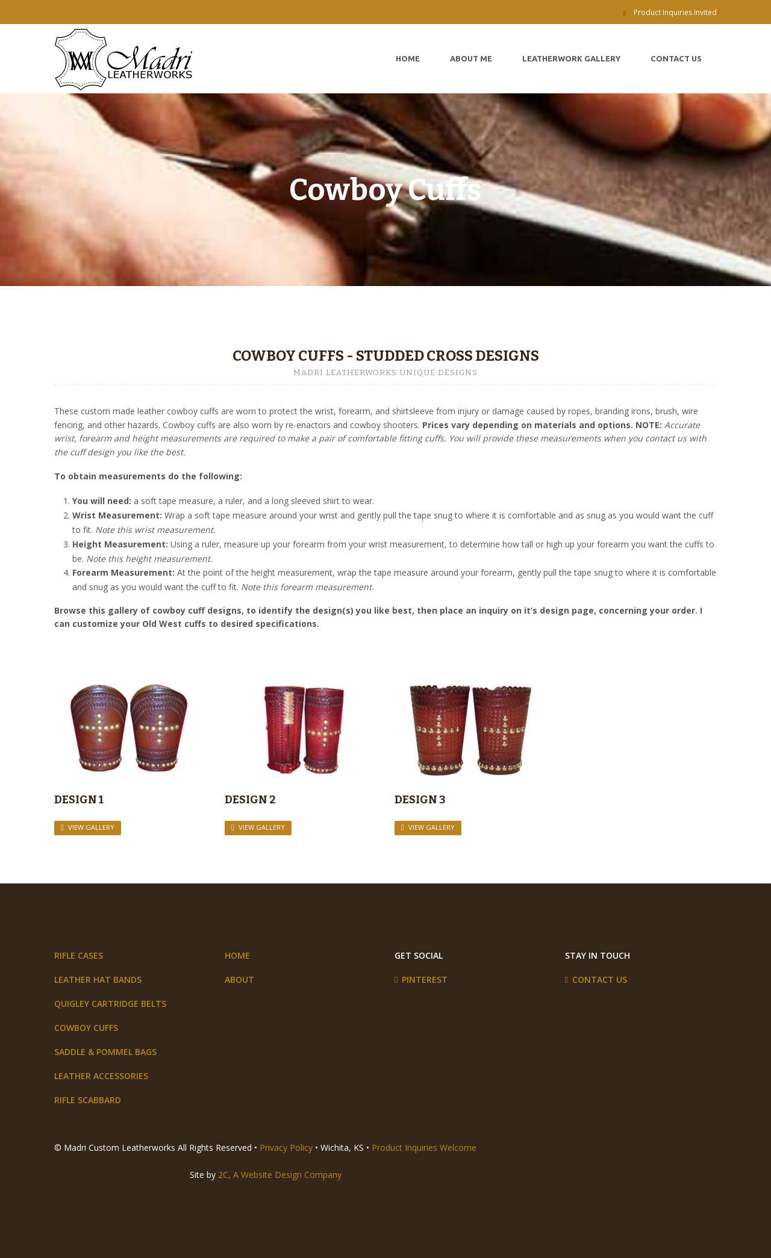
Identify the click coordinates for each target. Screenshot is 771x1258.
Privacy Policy (286, 1147)
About (239, 979)
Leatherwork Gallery (571, 58)
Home (408, 58)
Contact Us (676, 58)
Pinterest (425, 979)
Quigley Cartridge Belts (110, 1003)
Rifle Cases (78, 955)
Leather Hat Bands (98, 979)
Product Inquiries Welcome (424, 1147)
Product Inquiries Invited (675, 12)
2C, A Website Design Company (280, 1174)
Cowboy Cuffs (86, 1027)
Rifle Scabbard (87, 1100)
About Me (471, 58)
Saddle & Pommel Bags (105, 1051)
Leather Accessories (101, 1076)
